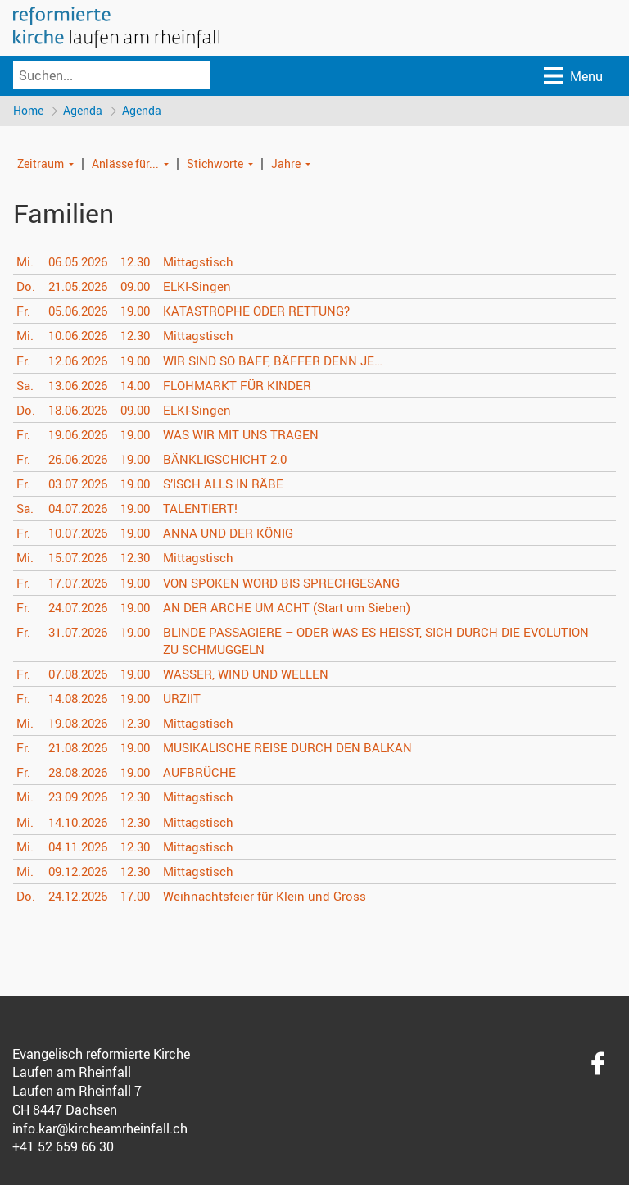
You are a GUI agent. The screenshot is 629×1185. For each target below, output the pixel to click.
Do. (26, 288)
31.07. (82, 633)
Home (28, 111)
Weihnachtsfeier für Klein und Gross (278, 897)
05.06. (82, 312)
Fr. (23, 312)
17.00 (144, 897)
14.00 (144, 386)
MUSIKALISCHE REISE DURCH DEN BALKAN (304, 749)
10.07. (82, 534)
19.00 (144, 312)
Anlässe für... (125, 164)
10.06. (82, 337)
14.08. (82, 700)
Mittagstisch (211, 263)
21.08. (82, 749)
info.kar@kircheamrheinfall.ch (100, 1129)
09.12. (82, 873)
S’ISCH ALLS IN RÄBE (237, 485)
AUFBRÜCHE (211, 774)
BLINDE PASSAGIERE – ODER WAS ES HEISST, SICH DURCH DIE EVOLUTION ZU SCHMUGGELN (362, 642)
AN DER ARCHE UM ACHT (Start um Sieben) (302, 608)
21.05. (82, 288)
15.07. (82, 559)
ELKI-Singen (209, 288)
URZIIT (194, 700)
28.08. (82, 774)
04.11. (82, 847)
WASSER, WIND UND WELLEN (261, 675)
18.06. (82, 411)
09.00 (144, 288)
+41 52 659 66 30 (63, 1148)
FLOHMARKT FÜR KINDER (251, 386)
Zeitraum (40, 164)
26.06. (82, 461)
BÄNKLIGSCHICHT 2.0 (238, 461)
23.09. (82, 798)
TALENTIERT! (212, 510)
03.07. (82, 485)
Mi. (25, 263)
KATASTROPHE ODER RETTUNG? (271, 312)
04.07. (82, 510)
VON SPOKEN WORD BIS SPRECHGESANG (298, 583)
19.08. (82, 724)
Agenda (84, 111)
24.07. (82, 608)
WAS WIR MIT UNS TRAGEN (256, 436)
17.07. (82, 583)
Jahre (286, 164)
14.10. (82, 823)
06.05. (82, 263)
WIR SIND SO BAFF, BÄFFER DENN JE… (288, 361)
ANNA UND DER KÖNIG (242, 534)
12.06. (82, 361)
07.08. (82, 675)
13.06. (82, 386)
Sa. (25, 386)
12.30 (144, 263)
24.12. (82, 897)
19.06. (82, 436)
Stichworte (215, 164)
